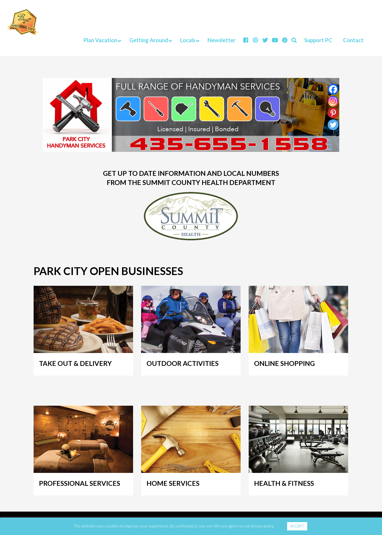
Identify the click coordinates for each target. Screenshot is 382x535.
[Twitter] (333, 124)
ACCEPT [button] (297, 526)
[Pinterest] (333, 113)
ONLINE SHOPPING (284, 363)
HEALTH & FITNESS (284, 483)
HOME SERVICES (173, 483)
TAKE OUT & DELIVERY (75, 363)
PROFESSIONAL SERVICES (79, 483)
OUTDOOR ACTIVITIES (183, 363)
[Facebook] (333, 89)
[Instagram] (333, 101)
